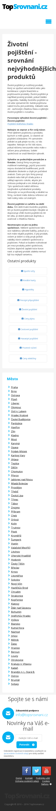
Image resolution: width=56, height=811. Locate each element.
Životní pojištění (28, 309)
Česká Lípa (17, 495)
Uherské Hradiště (21, 555)
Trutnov (15, 527)
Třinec (14, 499)
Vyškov (15, 620)
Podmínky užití (43, 778)
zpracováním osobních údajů (16, 753)
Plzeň (14, 399)
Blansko (15, 624)
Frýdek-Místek (19, 451)
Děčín (14, 467)
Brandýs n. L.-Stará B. (23, 672)
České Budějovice (20, 419)
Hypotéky (28, 289)
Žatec (14, 644)
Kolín (14, 523)
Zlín (13, 431)
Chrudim (16, 591)
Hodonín (16, 559)
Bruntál (15, 680)
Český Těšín (17, 563)
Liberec (15, 403)
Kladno (15, 435)
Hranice (15, 648)
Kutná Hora (17, 628)
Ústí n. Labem (18, 411)
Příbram (15, 511)
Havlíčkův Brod (19, 587)
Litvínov (15, 551)
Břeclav (15, 567)
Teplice (15, 463)
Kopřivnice (17, 599)
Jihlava (14, 459)
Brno (14, 391)
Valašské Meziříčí (20, 547)
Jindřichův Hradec (21, 615)
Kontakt (29, 778)
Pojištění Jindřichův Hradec (20, 123)
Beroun (15, 652)
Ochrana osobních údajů (27, 781)
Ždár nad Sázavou (21, 607)
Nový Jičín (16, 583)
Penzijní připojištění (28, 300)
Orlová (15, 519)
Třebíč (14, 491)
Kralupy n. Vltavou (21, 664)
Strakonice (17, 595)
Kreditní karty (28, 280)
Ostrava (15, 395)
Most (14, 439)
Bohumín (16, 611)
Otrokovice (17, 660)
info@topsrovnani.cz (32, 714)
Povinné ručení (28, 347)
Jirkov (14, 636)
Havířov (15, 427)
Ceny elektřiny (28, 358)
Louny (14, 656)
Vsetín (14, 543)
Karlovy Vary (18, 455)
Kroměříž (16, 535)
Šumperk (16, 539)
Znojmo (15, 507)
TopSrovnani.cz (24, 7)
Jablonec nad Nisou (22, 479)
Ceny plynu (28, 318)
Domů (19, 778)
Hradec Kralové (19, 415)
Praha (14, 387)
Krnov (14, 571)
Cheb (14, 515)
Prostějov (16, 487)
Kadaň (14, 668)
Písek (14, 531)
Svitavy (15, 684)
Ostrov (15, 676)
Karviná (15, 443)
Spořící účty (28, 271)
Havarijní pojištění (28, 338)
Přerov (15, 475)
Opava (14, 447)
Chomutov (17, 471)
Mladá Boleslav (19, 483)
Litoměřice (17, 575)
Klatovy (15, 603)
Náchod (15, 632)
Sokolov (15, 579)
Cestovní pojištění (28, 329)
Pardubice (16, 423)
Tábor (14, 503)
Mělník (15, 640)
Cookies (46, 781)
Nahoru (45, 784)
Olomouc (16, 407)
